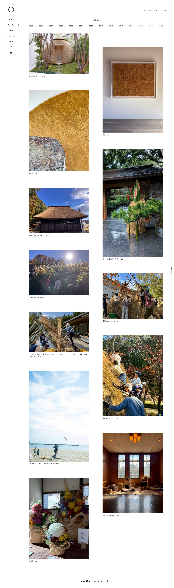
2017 (121, 26)
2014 (151, 26)
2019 (101, 26)
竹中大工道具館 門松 (110, 259)
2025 (41, 26)
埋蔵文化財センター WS (111, 321)
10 (98, 581)
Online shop (11, 36)
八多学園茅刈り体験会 (36, 297)
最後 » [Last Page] (109, 581)
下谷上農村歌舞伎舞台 (36, 235)
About (11, 19)
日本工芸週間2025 (109, 515)
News (11, 30)
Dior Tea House (34, 76)
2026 (31, 26)
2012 (161, 26)
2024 (51, 26)
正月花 (31, 482)
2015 (141, 26)
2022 (71, 26)
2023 (61, 26)
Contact (11, 41)
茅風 (104, 135)
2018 (111, 26)
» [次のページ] (104, 581)
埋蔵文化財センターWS (111, 418)
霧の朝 (31, 173)
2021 (81, 26)
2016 (131, 26)
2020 (91, 26)
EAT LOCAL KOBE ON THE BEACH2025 (44, 464)
